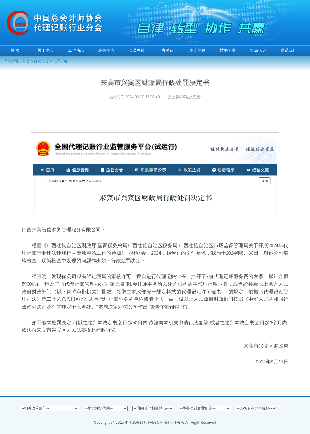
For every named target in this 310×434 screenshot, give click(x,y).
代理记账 (60, 61)
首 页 (15, 50)
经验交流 (41, 61)
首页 (26, 61)
